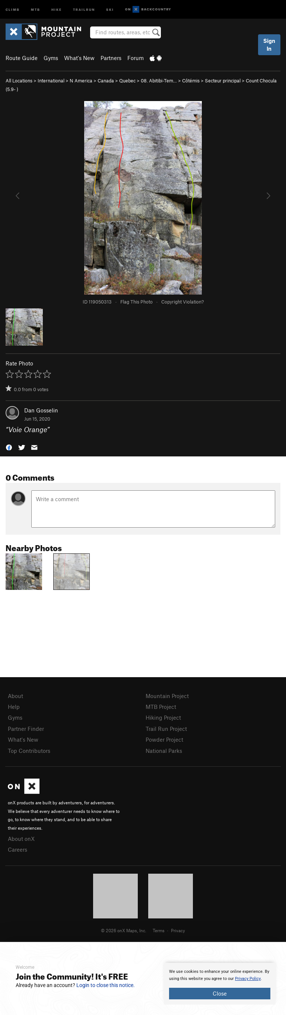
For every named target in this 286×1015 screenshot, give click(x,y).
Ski (110, 9)
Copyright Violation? (182, 302)
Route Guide (22, 57)
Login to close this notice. (105, 985)
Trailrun (84, 9)
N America (81, 81)
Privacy (178, 930)
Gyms (51, 57)
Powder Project (164, 739)
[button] (9, 447)
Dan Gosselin (41, 410)
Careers (17, 849)
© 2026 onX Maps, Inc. (123, 930)
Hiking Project (163, 717)
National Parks (164, 750)
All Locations (19, 81)
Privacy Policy (248, 978)
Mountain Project (167, 695)
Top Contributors (29, 750)
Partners (111, 57)
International (51, 81)
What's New (79, 57)
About (15, 695)
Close (220, 993)
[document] (219, 983)
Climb (13, 9)
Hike (56, 9)
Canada (106, 81)
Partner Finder (26, 728)
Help (14, 706)
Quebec (127, 81)
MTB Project (161, 706)
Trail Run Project (166, 728)
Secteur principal (223, 81)
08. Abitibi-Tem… (159, 81)
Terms (159, 930)
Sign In (269, 44)
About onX (21, 838)
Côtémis (191, 81)
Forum (135, 57)
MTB (35, 9)
